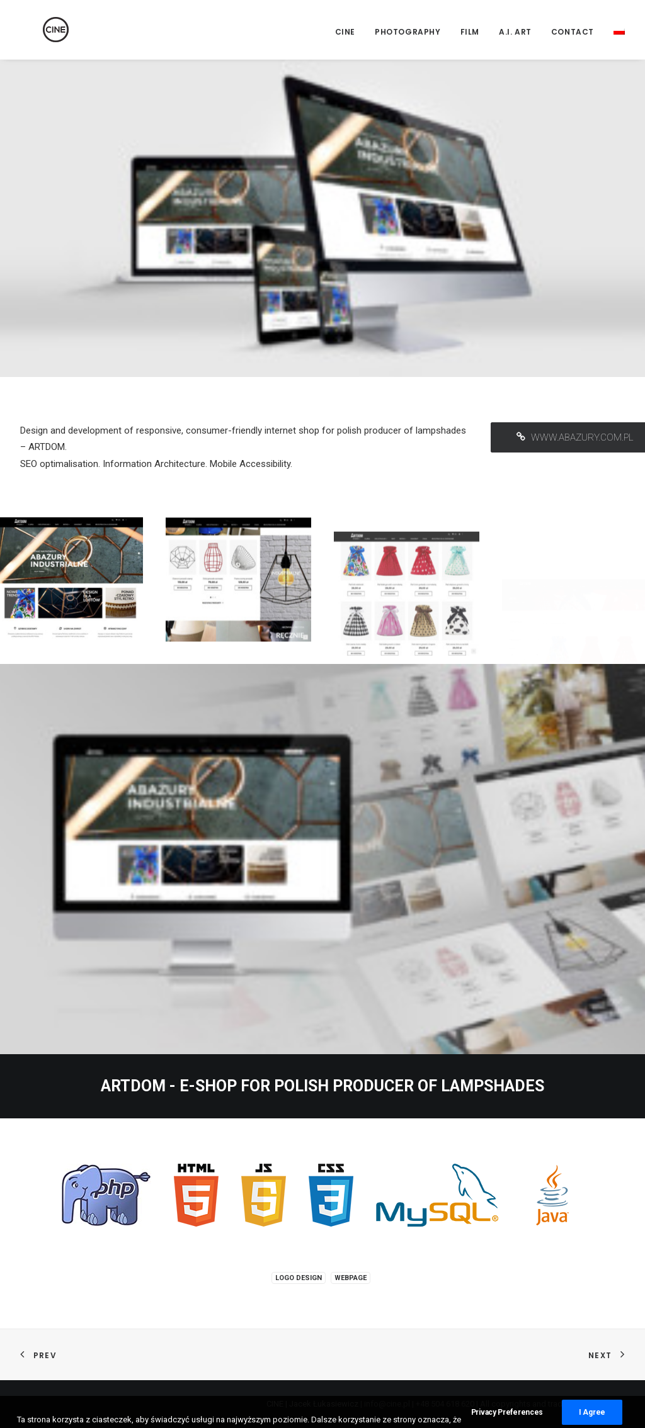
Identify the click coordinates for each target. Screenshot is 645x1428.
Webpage (350, 1278)
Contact (572, 31)
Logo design (298, 1278)
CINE (345, 31)
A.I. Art (515, 31)
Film (469, 31)
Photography (408, 31)
